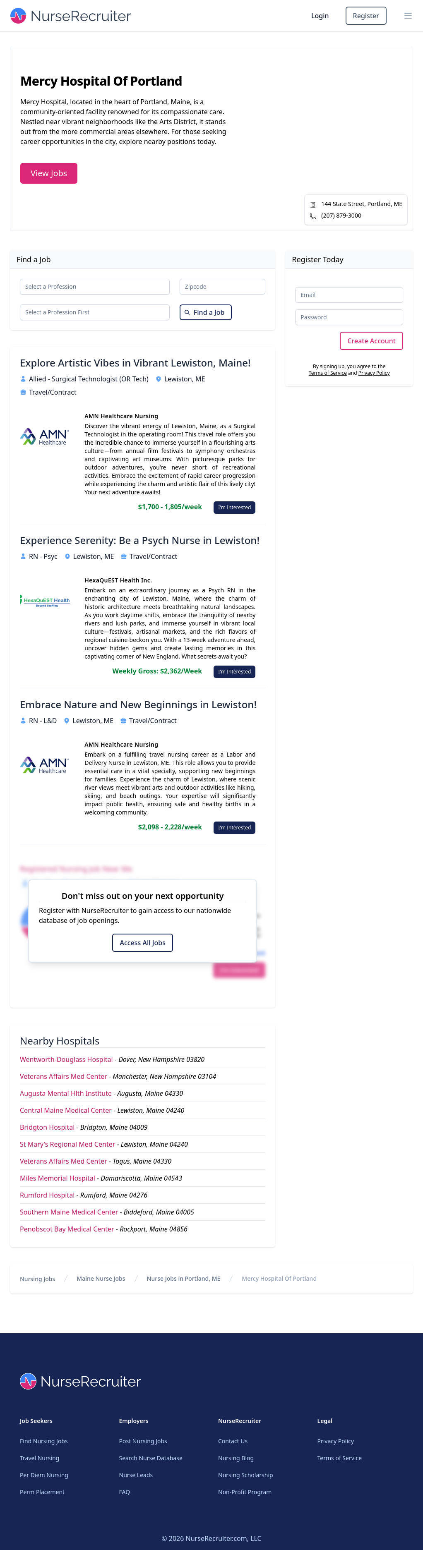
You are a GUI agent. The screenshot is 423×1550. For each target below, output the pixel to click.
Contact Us (233, 1441)
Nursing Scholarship (245, 1475)
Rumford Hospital (47, 1195)
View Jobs (49, 173)
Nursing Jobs (37, 1279)
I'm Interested (234, 507)
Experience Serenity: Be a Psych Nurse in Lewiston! (140, 540)
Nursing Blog (236, 1458)
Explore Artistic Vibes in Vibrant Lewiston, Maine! (135, 363)
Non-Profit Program (245, 1492)
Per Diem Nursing (44, 1475)
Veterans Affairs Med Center (63, 1076)
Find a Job (204, 312)
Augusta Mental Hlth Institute (66, 1093)
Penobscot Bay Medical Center (67, 1229)
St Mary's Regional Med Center (67, 1144)
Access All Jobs (142, 942)
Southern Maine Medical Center (69, 1212)
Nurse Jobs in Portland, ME (184, 1278)
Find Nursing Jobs (44, 1441)
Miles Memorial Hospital (57, 1178)
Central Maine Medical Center (66, 1110)
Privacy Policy (374, 372)
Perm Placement (42, 1492)
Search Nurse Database (151, 1458)
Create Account (371, 340)
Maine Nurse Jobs (101, 1278)
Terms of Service (328, 372)
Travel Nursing (39, 1458)
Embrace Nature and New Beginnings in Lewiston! (138, 704)
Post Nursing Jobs (143, 1441)
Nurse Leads (136, 1475)
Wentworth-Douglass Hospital (66, 1059)
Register (366, 15)
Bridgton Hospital (47, 1127)
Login (320, 15)
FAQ (124, 1492)
